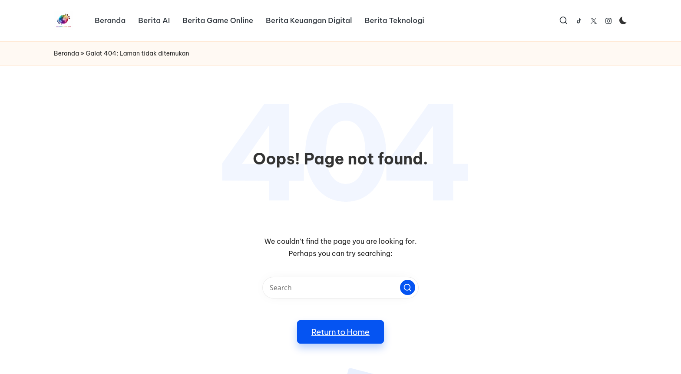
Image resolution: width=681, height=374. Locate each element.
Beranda (66, 53)
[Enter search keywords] (340, 288)
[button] (407, 287)
